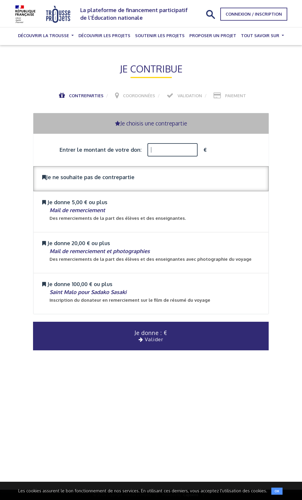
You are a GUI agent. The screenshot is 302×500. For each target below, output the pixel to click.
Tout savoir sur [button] (260, 35)
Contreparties (86, 95)
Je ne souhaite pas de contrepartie (88, 177)
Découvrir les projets (104, 35)
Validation (190, 95)
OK (277, 491)
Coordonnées (139, 95)
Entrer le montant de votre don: (101, 149)
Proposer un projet (212, 35)
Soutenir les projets (160, 35)
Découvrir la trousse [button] (44, 35)
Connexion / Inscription (254, 13)
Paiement (235, 95)
